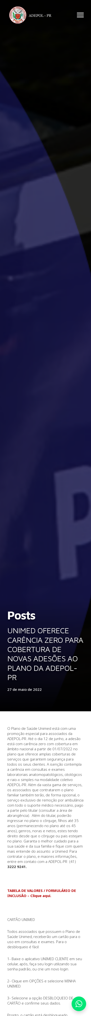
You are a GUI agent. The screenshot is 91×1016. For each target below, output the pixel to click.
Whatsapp (79, 1003)
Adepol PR (31, 16)
